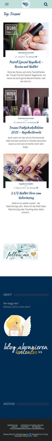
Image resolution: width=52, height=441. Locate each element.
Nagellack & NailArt (26, 184)
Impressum (12, 425)
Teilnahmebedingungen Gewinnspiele (27, 429)
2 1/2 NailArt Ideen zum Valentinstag (26, 195)
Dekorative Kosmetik (26, 53)
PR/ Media (36, 427)
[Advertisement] (26, 283)
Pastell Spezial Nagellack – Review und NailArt (26, 64)
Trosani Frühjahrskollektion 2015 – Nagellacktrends (26, 129)
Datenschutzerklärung (32, 425)
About (15, 427)
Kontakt (25, 427)
